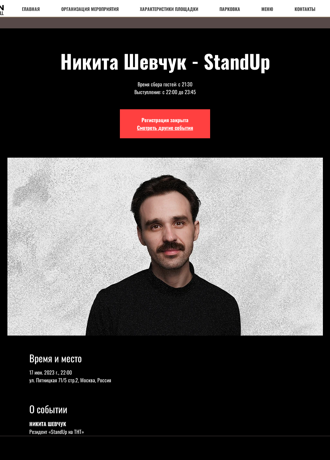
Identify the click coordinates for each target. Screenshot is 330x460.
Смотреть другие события (165, 128)
